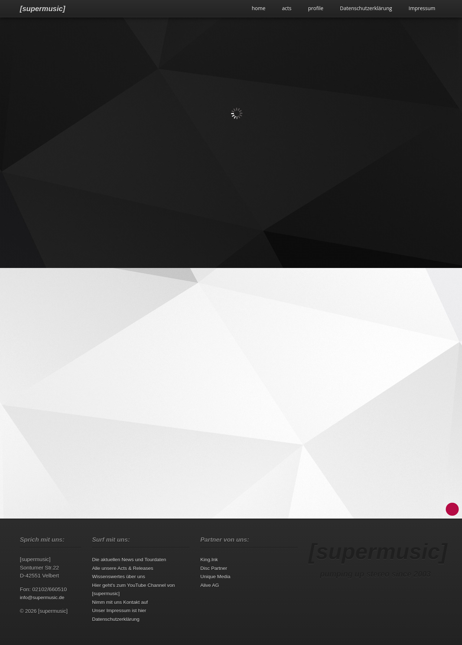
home (258, 8)
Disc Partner (213, 568)
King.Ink (209, 559)
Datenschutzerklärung (366, 8)
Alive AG (209, 585)
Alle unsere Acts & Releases (122, 568)
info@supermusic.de (42, 597)
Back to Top (452, 509)
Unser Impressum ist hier (119, 610)
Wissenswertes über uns (118, 576)
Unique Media (215, 576)
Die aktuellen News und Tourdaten (129, 559)
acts (286, 8)
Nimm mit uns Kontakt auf (120, 602)
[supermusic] (42, 9)
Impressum (422, 8)
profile (315, 8)
